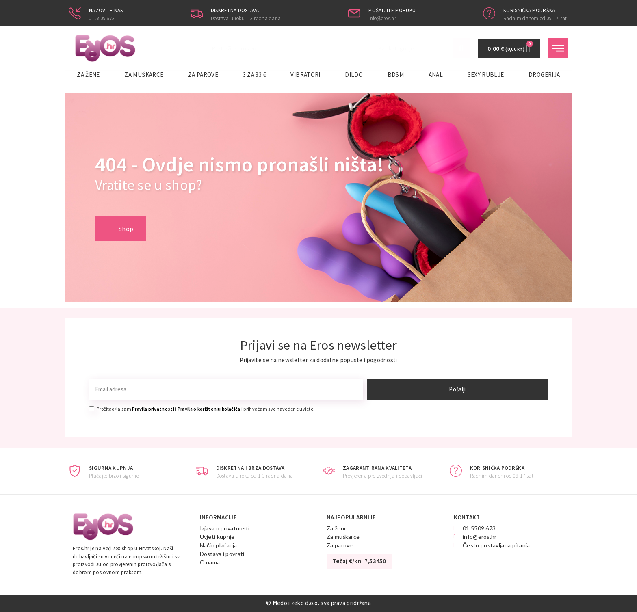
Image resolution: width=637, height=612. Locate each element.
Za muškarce (143, 74)
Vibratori (305, 74)
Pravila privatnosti (153, 409)
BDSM (396, 74)
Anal (436, 74)
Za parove (203, 74)
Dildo (354, 74)
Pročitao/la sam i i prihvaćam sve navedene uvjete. (205, 409)
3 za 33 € (254, 74)
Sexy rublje (486, 74)
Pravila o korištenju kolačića (209, 409)
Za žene (88, 74)
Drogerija (544, 74)
